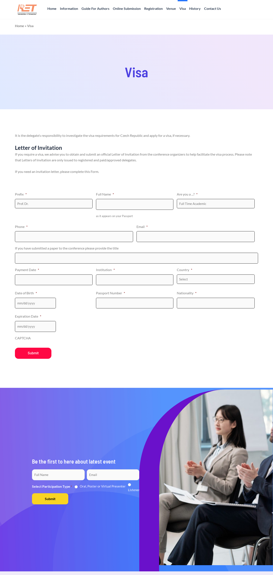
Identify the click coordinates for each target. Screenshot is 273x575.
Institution (105, 270)
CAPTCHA (23, 338)
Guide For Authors (95, 8)
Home (52, 8)
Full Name (105, 194)
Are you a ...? (187, 194)
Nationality (186, 293)
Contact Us (212, 8)
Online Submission (127, 8)
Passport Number (110, 293)
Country (184, 270)
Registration (153, 8)
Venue (171, 8)
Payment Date (27, 270)
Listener (134, 490)
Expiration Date (28, 316)
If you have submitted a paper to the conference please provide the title (67, 248)
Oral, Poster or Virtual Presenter (103, 486)
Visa (182, 8)
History (195, 8)
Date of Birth (26, 293)
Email (142, 227)
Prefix (21, 194)
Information (69, 8)
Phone (21, 227)
